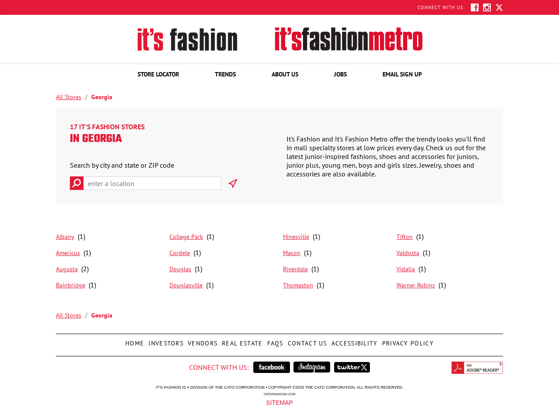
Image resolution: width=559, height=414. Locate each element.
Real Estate (241, 340)
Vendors (201, 340)
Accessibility (353, 340)
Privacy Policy (407, 340)
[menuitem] (158, 74)
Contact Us (306, 340)
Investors (164, 340)
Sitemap (279, 402)
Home (133, 340)
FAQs (274, 340)
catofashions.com (279, 394)
